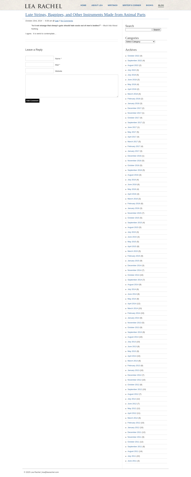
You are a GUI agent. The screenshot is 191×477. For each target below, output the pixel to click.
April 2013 (132, 356)
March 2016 (133, 199)
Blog (161, 5)
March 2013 (133, 361)
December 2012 (134, 375)
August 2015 (133, 227)
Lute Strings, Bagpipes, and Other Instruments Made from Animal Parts (85, 14)
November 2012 (134, 380)
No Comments (67, 21)
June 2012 (132, 404)
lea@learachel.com (50, 472)
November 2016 (134, 160)
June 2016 (132, 184)
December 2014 (134, 265)
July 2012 (132, 399)
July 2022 (132, 70)
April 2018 (132, 89)
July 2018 (132, 75)
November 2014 (134, 270)
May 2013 (132, 351)
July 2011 (132, 456)
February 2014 (134, 313)
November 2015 (134, 213)
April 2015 (132, 246)
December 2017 (134, 108)
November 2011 (134, 437)
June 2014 (132, 294)
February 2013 (134, 365)
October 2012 (133, 384)
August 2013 (133, 337)
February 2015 (134, 256)
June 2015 (132, 237)
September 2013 (135, 332)
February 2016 (134, 203)
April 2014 (132, 303)
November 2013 (134, 323)
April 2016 (132, 194)
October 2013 (133, 327)
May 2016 (132, 189)
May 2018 (132, 84)
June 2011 (132, 461)
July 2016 (132, 180)
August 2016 (133, 175)
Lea (56, 21)
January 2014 (133, 318)
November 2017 (134, 113)
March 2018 (133, 94)
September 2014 (135, 280)
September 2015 (135, 222)
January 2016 (133, 208)
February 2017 (134, 146)
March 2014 (133, 308)
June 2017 (132, 127)
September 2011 (135, 446)
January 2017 (133, 151)
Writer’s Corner (132, 5)
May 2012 (132, 408)
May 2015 (132, 242)
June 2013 (132, 346)
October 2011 (133, 442)
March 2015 (133, 251)
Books (149, 5)
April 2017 (132, 137)
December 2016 (134, 156)
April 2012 (132, 413)
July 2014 (132, 289)
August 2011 (133, 451)
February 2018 (134, 99)
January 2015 (133, 261)
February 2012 (134, 423)
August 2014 (133, 284)
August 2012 (133, 394)
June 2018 (132, 79)
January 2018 (133, 103)
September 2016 (135, 170)
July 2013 (132, 342)
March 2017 (133, 141)
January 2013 (133, 370)
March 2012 (133, 418)
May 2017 (132, 132)
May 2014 (132, 299)
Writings (112, 5)
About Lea (97, 5)
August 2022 (133, 65)
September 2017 (135, 122)
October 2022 (133, 56)
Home (83, 5)
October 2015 (133, 218)
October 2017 (133, 118)
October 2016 (133, 165)
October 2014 (133, 275)
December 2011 (134, 432)
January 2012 (133, 427)
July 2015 (132, 232)
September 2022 (135, 60)
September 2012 (135, 389)
